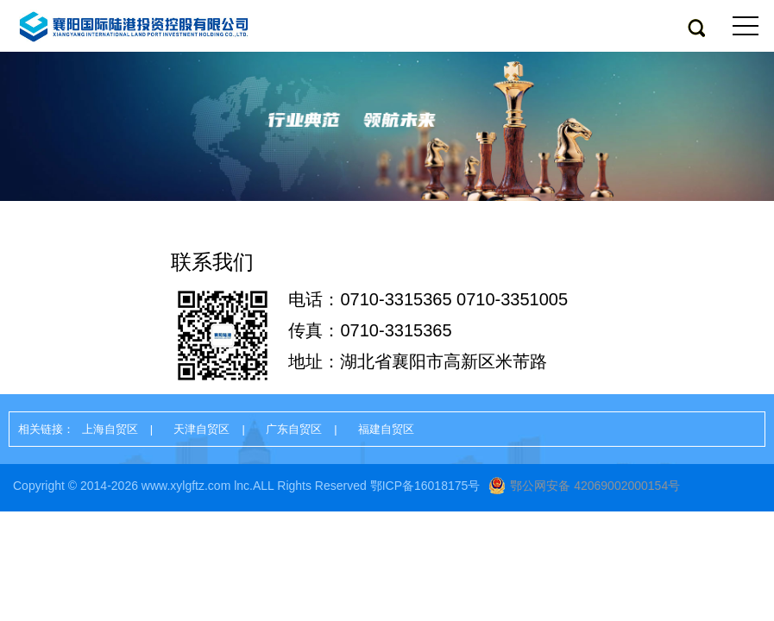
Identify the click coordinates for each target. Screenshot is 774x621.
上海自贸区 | (124, 429)
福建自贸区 (386, 429)
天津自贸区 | (215, 429)
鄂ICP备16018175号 (425, 485)
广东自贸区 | (307, 429)
